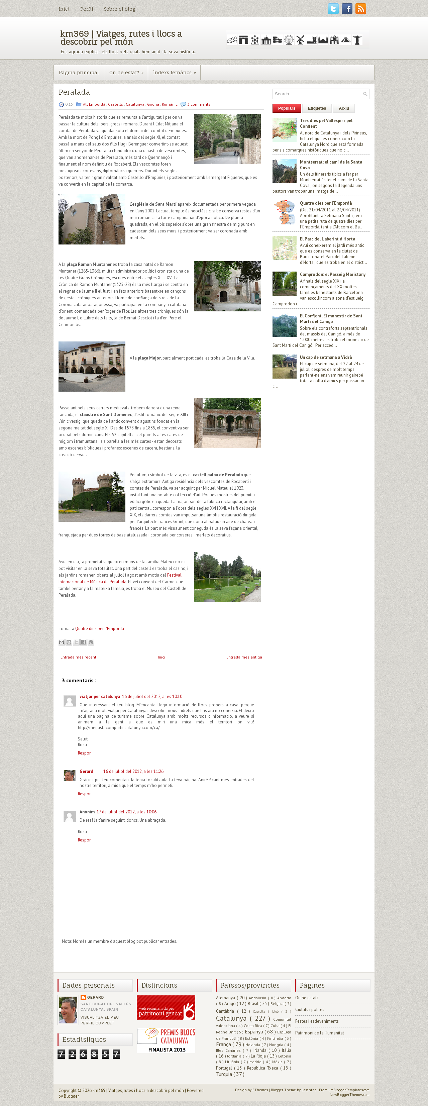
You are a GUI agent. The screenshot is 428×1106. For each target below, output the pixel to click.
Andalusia (258, 997)
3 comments (198, 104)
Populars (286, 108)
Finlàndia (275, 1038)
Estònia (252, 1038)
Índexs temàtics (176, 70)
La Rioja (259, 1056)
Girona (153, 104)
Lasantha (309, 1090)
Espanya (254, 1031)
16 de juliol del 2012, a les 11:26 (133, 771)
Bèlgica (278, 1003)
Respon (85, 753)
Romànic (170, 104)
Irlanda (261, 1050)
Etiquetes (317, 108)
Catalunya (135, 104)
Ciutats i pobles (309, 1009)
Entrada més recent (78, 657)
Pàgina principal (79, 72)
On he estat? (128, 70)
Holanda (253, 1044)
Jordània (235, 1056)
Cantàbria (226, 1011)
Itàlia (286, 1050)
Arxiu (344, 108)
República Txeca (263, 1068)
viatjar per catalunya (100, 696)
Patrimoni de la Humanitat (319, 1033)
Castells (116, 104)
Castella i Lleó (267, 1011)
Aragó (230, 1003)
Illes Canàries (229, 1050)
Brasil (254, 1003)
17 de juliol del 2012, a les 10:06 (126, 812)
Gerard (86, 771)
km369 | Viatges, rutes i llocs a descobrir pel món (121, 38)
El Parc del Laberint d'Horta (327, 239)
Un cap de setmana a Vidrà (326, 357)
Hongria (276, 1044)
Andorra (284, 997)
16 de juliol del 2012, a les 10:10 (152, 696)
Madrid (256, 1061)
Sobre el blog (119, 9)
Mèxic (278, 1061)
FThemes (260, 1090)
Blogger (71, 1096)
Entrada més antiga (244, 657)
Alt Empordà (94, 104)
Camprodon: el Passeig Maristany (332, 274)
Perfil (86, 9)
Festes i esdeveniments (317, 1021)
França (224, 1044)
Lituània (232, 1061)
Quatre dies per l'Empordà (99, 628)
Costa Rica (253, 1025)
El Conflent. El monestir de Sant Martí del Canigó (331, 318)
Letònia (284, 1056)
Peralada (74, 92)
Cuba (276, 1025)
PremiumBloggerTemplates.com (344, 1090)
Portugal (225, 1068)
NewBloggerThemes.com (349, 1094)
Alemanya (226, 998)
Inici (64, 9)
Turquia (224, 1074)
